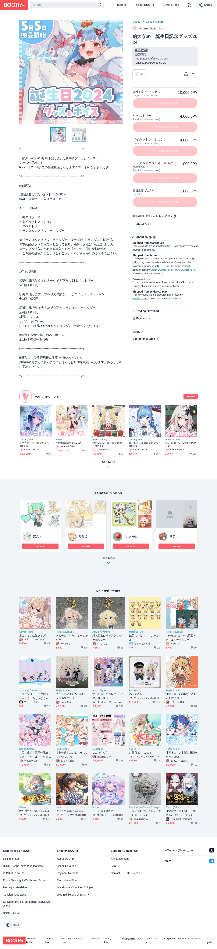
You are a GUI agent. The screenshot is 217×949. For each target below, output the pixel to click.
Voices (59, 440)
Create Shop (171, 5)
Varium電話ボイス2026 (69, 442)
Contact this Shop (143, 338)
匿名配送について (13, 873)
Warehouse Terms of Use (72, 940)
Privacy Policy (107, 940)
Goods (136, 21)
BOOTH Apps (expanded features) (23, 865)
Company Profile (30, 940)
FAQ (113, 865)
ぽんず (37, 536)
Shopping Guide (66, 865)
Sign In (121, 5)
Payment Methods (67, 873)
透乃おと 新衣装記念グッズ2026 (143, 444)
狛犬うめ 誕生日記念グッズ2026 (34, 444)
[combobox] (67, 5)
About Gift (142, 224)
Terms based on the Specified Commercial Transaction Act (173, 940)
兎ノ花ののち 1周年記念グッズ (180, 444)
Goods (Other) (154, 21)
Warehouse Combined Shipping (75, 887)
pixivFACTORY (140, 298)
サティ (174, 536)
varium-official (47, 396)
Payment (141, 318)
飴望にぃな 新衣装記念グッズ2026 (107, 444)
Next (120, 72)
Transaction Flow (67, 880)
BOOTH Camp (11, 913)
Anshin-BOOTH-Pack (161, 270)
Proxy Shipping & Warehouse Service (25, 880)
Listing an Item (11, 858)
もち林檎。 (131, 536)
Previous (22, 72)
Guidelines (95, 938)
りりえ (83, 536)
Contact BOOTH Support (125, 873)
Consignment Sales (14, 894)
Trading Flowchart (147, 311)
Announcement (120, 858)
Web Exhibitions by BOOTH (73, 894)
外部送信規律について (131, 940)
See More (108, 561)
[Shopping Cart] (189, 5)
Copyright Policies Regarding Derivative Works (26, 903)
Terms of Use (49, 940)
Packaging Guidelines (16, 887)
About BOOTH (145, 5)
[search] (100, 5)
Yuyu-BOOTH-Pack (185, 270)
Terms (136, 331)
